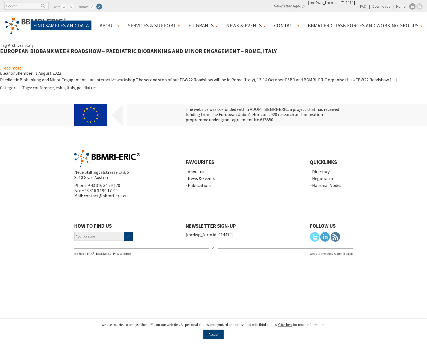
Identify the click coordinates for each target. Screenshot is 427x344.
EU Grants (201, 25)
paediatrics (87, 87)
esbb (60, 87)
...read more (11, 68)
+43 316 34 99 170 (104, 185)
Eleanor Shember (16, 73)
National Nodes (326, 185)
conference (43, 87)
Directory (321, 171)
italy (71, 87)
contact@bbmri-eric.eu (105, 195)
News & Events (244, 25)
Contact (284, 25)
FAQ (363, 6)
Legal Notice (103, 254)
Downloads (381, 6)
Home (401, 6)
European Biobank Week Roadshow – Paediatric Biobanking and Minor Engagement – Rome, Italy (138, 51)
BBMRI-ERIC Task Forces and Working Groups (363, 25)
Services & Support (152, 25)
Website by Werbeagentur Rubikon (331, 254)
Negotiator (322, 178)
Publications (200, 185)
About (107, 25)
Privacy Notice (122, 254)
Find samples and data (61, 25)
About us (196, 171)
